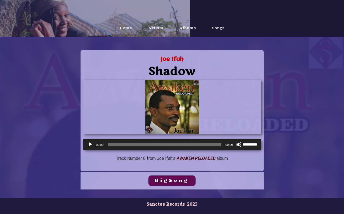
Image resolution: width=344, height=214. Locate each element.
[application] (172, 144)
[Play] (90, 144)
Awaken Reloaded (196, 158)
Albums (187, 27)
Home (126, 27)
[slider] (164, 144)
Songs (218, 27)
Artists (155, 27)
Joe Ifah (172, 59)
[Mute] (239, 144)
